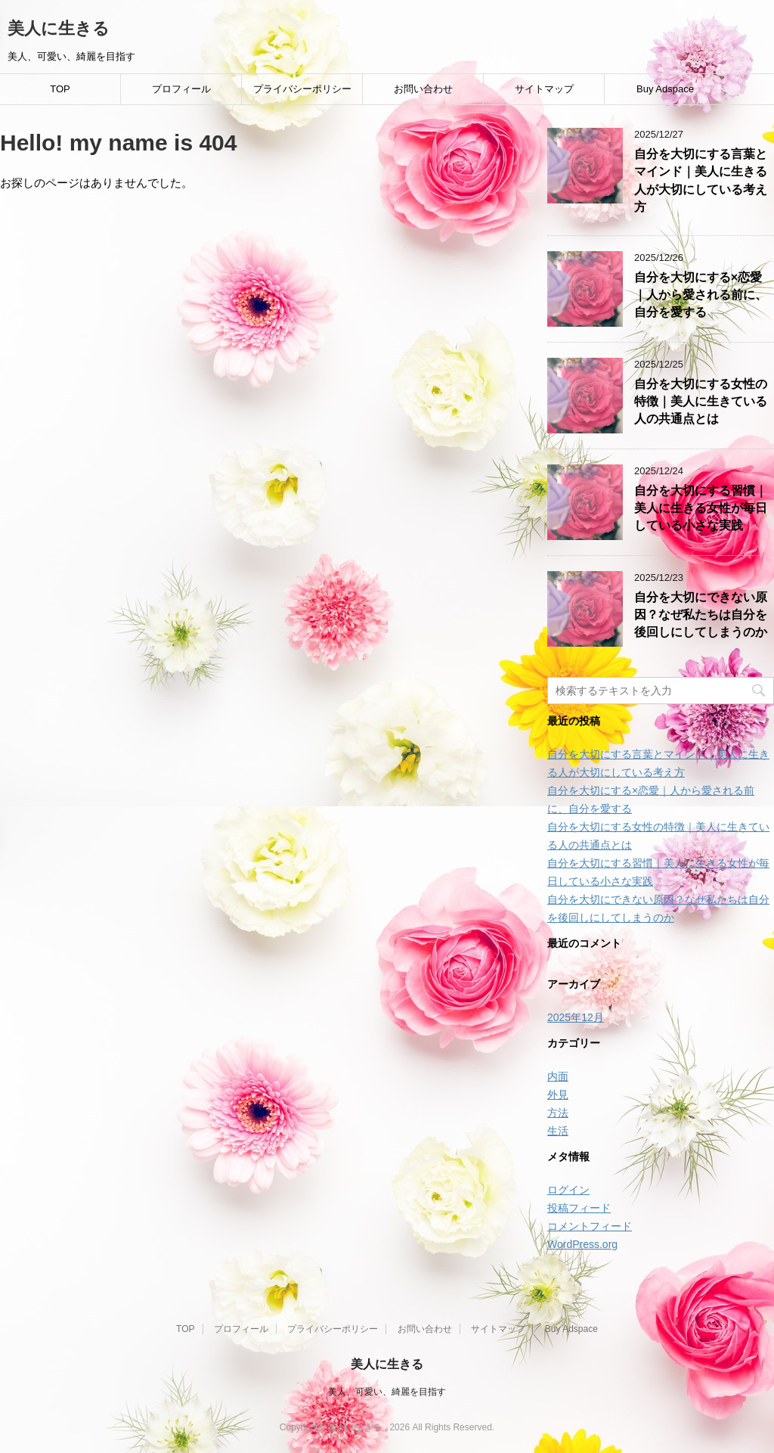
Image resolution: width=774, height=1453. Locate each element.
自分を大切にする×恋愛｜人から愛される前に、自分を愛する (700, 295)
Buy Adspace (665, 89)
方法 (557, 1113)
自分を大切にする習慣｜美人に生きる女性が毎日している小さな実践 (700, 508)
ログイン (568, 1190)
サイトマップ (544, 89)
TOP (60, 89)
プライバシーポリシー (302, 89)
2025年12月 (575, 1017)
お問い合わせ (423, 89)
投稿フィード (579, 1208)
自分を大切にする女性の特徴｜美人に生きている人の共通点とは (700, 401)
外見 (557, 1094)
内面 (557, 1076)
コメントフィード (589, 1226)
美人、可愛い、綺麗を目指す (387, 1391)
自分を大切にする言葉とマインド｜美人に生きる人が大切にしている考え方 (700, 180)
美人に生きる (59, 28)
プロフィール (181, 89)
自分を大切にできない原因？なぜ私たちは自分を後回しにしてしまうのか (700, 615)
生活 (557, 1131)
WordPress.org (582, 1244)
